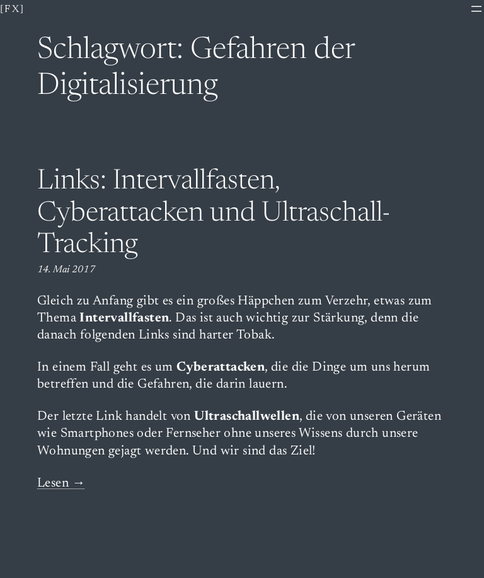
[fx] (12, 9)
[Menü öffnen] (476, 8)
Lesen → (61, 483)
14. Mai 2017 (66, 270)
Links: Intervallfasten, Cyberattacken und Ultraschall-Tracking (214, 214)
